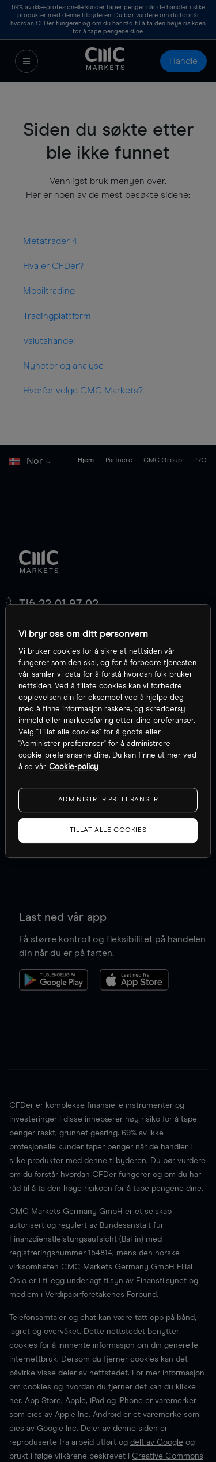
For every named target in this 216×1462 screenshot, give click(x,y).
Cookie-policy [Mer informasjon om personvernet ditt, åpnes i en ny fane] (73, 767)
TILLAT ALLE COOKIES (108, 830)
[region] (107, 731)
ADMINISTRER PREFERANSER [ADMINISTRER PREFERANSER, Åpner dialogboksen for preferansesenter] (108, 799)
